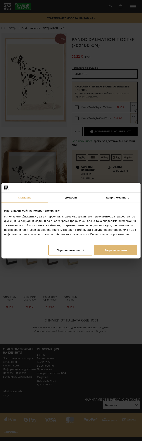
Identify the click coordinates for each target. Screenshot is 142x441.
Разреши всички (116, 250)
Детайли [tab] (71, 197)
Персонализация (70, 250)
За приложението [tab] (117, 197)
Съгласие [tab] (24, 197)
